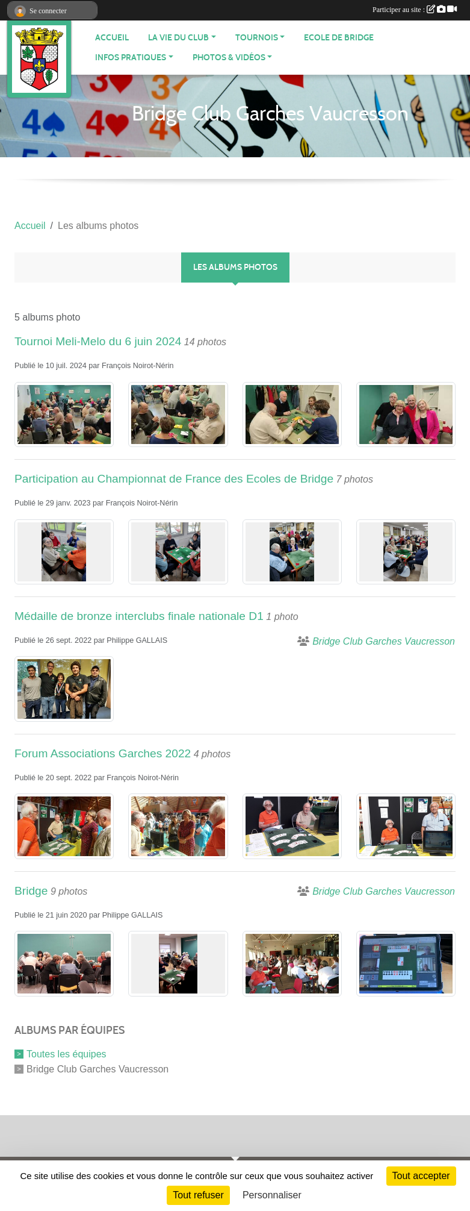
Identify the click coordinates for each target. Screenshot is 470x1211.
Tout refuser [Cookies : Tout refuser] (198, 1195)
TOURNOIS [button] (256, 38)
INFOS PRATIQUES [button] (130, 57)
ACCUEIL (112, 38)
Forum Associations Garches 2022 (102, 753)
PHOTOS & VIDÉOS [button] (229, 57)
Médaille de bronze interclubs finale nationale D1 (139, 616)
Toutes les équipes (66, 1054)
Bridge (31, 890)
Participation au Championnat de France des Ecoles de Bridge (173, 478)
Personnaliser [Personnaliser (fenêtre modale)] (272, 1195)
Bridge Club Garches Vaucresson (97, 1068)
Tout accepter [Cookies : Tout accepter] (421, 1176)
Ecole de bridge (339, 38)
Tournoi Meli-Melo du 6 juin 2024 (97, 341)
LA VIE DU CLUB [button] (178, 38)
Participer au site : (415, 9)
